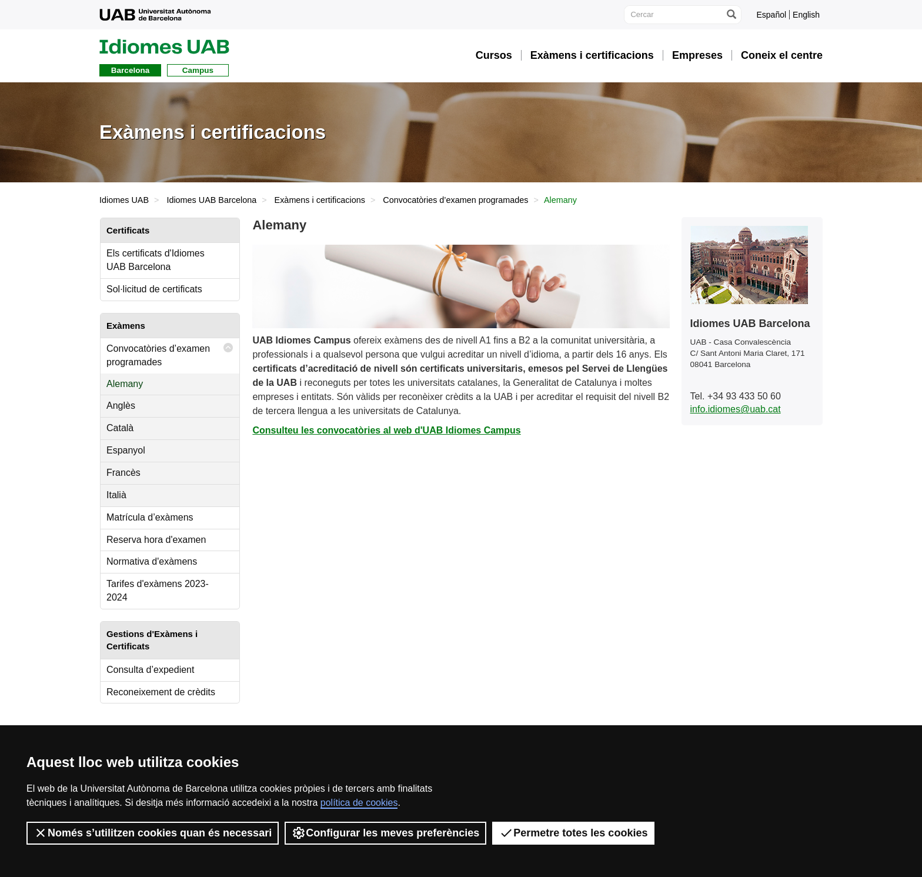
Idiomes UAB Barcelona (211, 200)
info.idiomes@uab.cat (735, 409)
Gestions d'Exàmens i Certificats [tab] (152, 640)
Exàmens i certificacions (320, 200)
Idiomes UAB (124, 200)
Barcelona (130, 70)
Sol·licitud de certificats (154, 289)
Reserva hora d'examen (156, 540)
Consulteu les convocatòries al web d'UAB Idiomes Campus (386, 430)
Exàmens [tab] (125, 326)
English (806, 14)
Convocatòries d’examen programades (455, 200)
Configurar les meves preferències (385, 833)
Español (771, 14)
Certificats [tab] (127, 230)
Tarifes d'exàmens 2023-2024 (157, 590)
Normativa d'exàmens (151, 561)
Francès (123, 473)
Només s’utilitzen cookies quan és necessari (153, 833)
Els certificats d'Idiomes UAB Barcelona (155, 260)
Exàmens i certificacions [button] (592, 55)
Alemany (124, 384)
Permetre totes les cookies (573, 833)
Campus (197, 70)
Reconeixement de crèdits (160, 692)
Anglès (120, 406)
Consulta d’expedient (150, 670)
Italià (116, 495)
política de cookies (359, 803)
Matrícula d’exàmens (149, 517)
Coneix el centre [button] (782, 55)
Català (119, 428)
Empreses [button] (697, 55)
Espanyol (125, 450)
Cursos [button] (494, 55)
